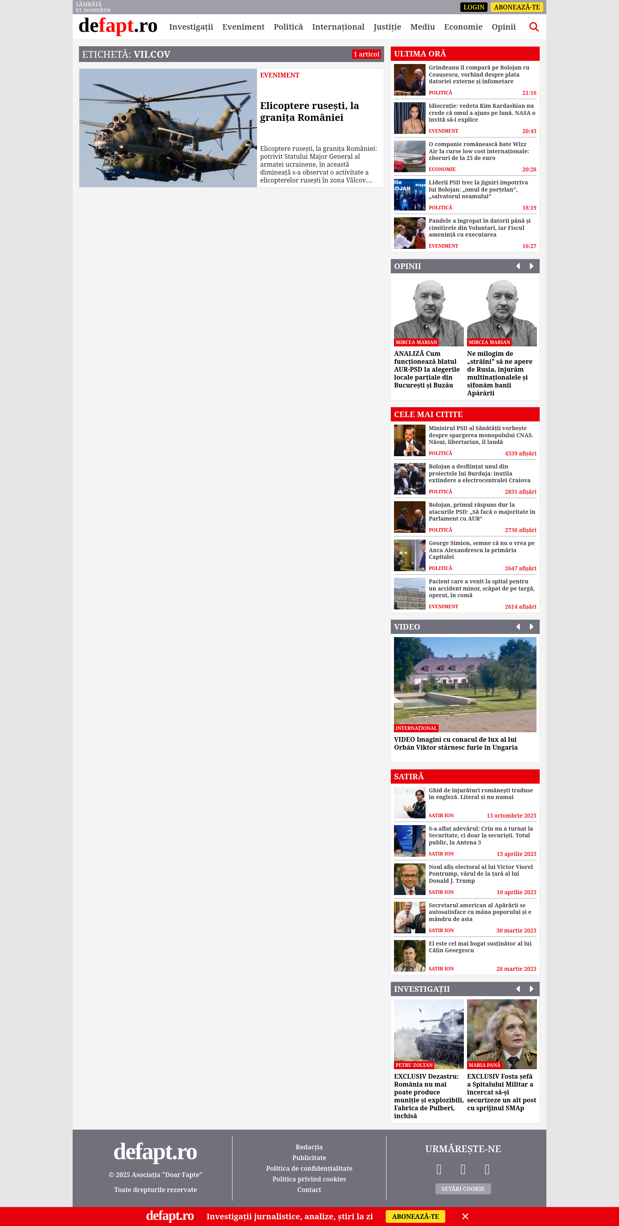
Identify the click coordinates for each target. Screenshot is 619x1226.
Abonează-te (517, 7)
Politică (288, 26)
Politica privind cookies (309, 1179)
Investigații (191, 26)
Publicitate (309, 1157)
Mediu (422, 26)
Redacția (309, 1147)
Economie (463, 26)
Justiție (387, 26)
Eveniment (243, 26)
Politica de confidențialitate (309, 1168)
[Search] (534, 26)
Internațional (338, 26)
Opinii (503, 26)
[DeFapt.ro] (118, 26)
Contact (309, 1189)
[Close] (465, 1216)
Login (473, 7)
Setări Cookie (463, 1188)
